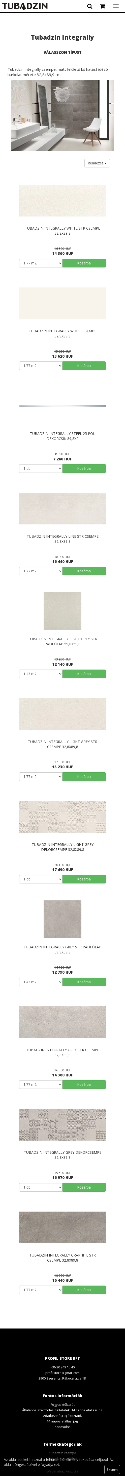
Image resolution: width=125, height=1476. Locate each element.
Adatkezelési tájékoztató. (62, 1415)
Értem (112, 1469)
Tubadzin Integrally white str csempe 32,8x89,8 (62, 231)
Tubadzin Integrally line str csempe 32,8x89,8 (63, 539)
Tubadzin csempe (62, 1453)
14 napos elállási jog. (62, 1421)
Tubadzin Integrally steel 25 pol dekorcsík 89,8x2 (62, 436)
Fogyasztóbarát (63, 1404)
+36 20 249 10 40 (62, 1367)
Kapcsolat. (63, 1426)
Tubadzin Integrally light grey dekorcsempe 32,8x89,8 (62, 847)
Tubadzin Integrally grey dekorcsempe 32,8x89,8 (62, 1155)
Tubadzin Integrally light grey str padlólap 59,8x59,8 (62, 641)
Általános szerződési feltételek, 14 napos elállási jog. (62, 1410)
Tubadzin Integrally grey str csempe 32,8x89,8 (62, 1052)
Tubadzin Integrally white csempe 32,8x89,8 (62, 333)
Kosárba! (84, 263)
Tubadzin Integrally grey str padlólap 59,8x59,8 (62, 949)
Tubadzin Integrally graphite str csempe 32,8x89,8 (62, 1258)
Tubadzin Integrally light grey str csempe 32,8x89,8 (62, 744)
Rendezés (97, 163)
